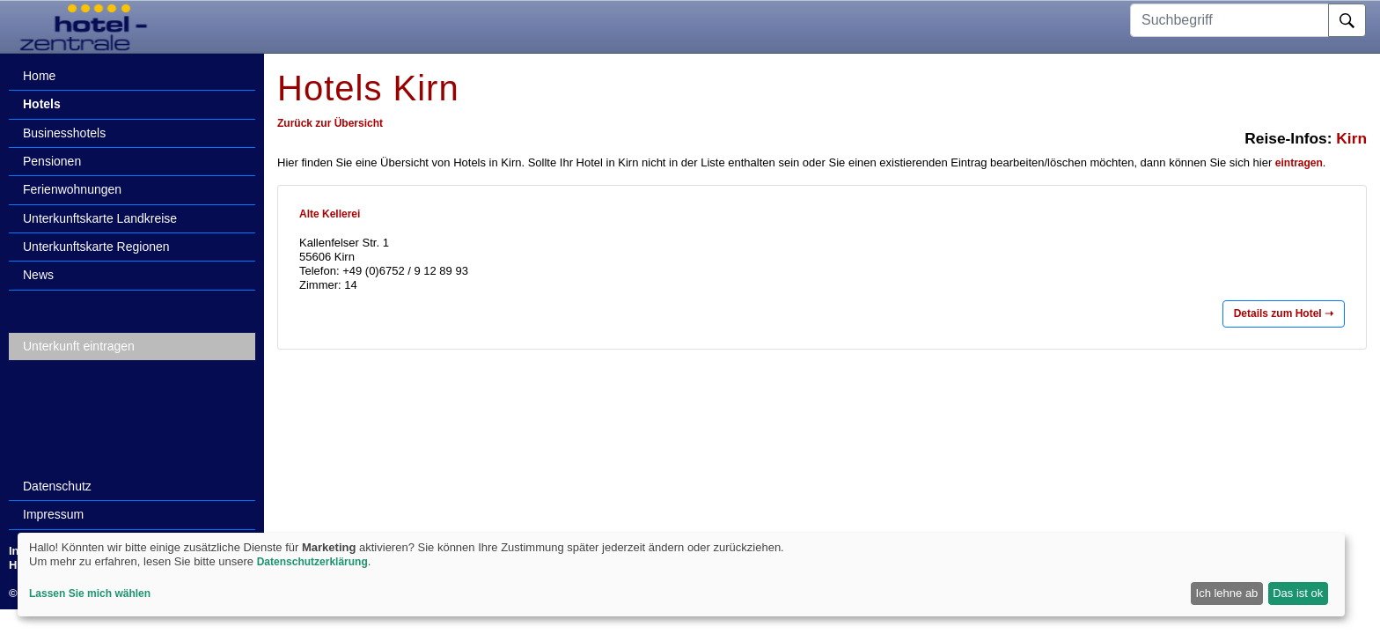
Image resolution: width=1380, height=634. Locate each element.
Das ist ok (1298, 593)
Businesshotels (64, 133)
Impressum (53, 514)
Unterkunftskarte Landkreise (100, 218)
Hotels (42, 104)
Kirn (1351, 138)
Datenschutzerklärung (312, 562)
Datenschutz (57, 486)
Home (39, 76)
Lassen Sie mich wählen (89, 593)
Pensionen (52, 161)
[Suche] (1347, 20)
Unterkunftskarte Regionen (96, 247)
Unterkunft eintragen (79, 346)
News (38, 275)
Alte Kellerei (329, 214)
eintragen (1299, 163)
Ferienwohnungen (72, 189)
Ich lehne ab (1227, 593)
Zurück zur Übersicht (330, 123)
